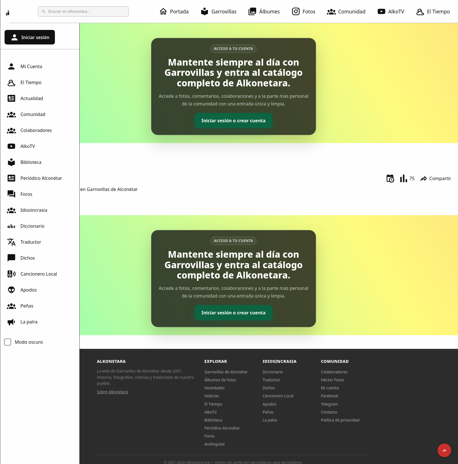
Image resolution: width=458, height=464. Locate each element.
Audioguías (250, 444)
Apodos (22, 289)
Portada (177, 11)
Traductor (24, 242)
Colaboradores (29, 130)
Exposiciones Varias (108, 157)
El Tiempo (24, 82)
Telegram (364, 404)
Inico (93, 151)
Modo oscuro (29, 342)
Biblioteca (24, 162)
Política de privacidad (375, 420)
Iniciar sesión (29, 37)
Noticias (247, 395)
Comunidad (349, 11)
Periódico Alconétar (34, 178)
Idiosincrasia (27, 210)
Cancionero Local (32, 273)
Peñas (20, 305)
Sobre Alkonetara (148, 391)
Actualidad (25, 98)
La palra (22, 321)
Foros (19, 194)
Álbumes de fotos (255, 379)
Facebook (365, 395)
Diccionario (25, 226)
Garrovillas (221, 11)
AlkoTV (394, 11)
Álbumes (267, 11)
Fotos (307, 11)
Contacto (364, 412)
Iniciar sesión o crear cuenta (269, 120)
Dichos (21, 257)
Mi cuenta (365, 387)
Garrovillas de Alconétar (261, 372)
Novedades (250, 387)
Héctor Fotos (367, 379)
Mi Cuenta (24, 66)
